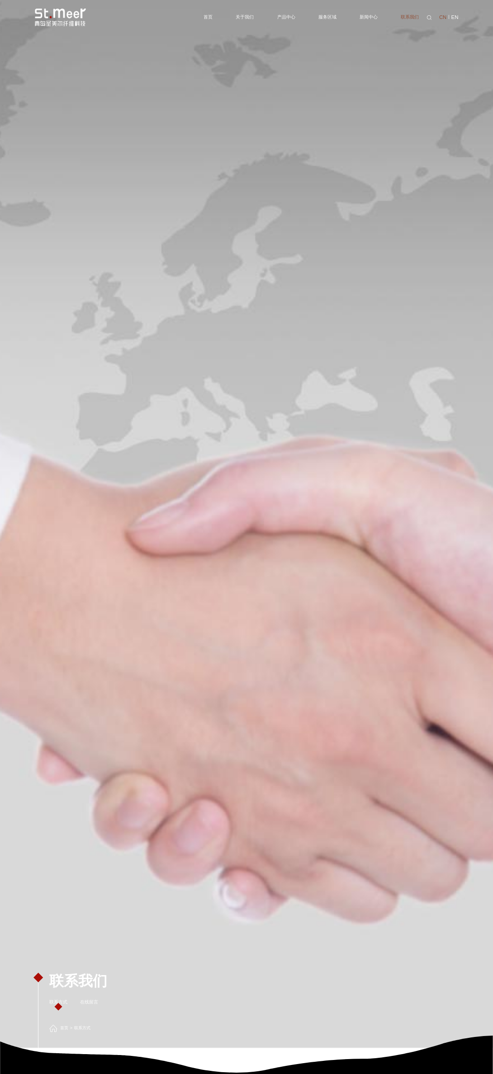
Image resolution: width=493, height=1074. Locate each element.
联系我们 (410, 16)
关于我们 (245, 16)
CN (442, 17)
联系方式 (58, 1001)
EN (455, 17)
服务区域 (327, 16)
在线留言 (89, 1001)
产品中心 (286, 16)
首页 (208, 16)
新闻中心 (369, 16)
